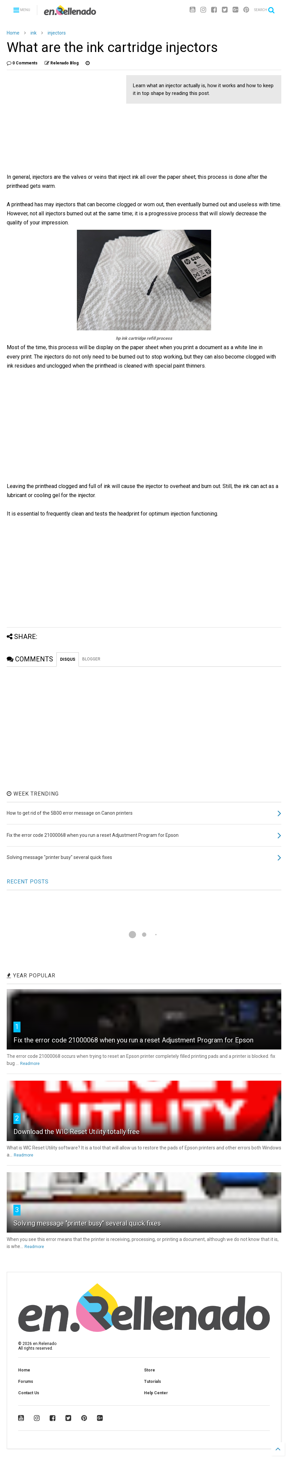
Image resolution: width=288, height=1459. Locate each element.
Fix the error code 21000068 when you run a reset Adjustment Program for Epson (133, 1040)
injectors (57, 33)
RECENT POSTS (28, 881)
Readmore (30, 1063)
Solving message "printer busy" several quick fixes (87, 1223)
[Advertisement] (63, 122)
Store (149, 1370)
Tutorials (152, 1381)
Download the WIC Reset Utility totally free (76, 1132)
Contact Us (28, 1393)
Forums (25, 1381)
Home (13, 33)
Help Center (156, 1393)
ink (34, 33)
